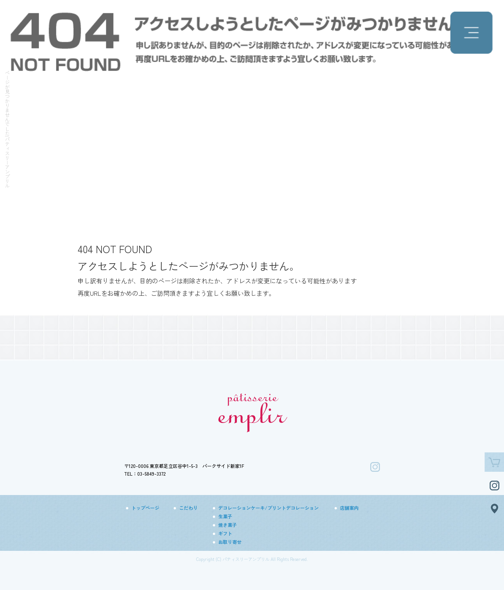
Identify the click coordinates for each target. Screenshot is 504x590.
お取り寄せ (230, 541)
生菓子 (225, 516)
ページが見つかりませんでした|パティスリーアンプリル (7, 129)
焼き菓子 (227, 524)
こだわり (188, 507)
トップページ (145, 507)
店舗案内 (349, 507)
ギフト (225, 533)
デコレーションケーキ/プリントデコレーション (268, 507)
